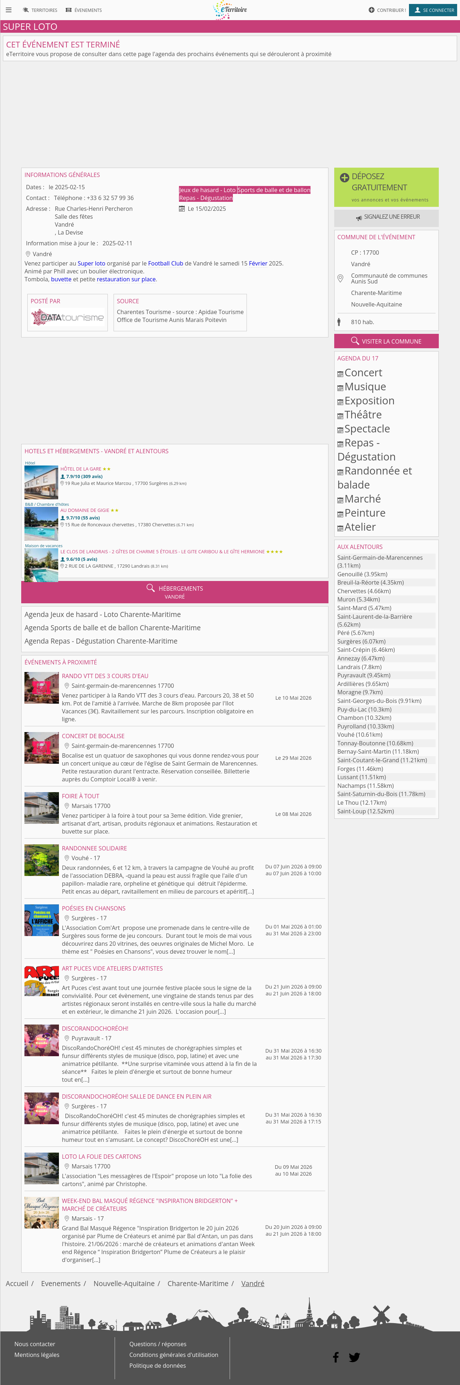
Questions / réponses (158, 1344)
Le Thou (348, 803)
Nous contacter (34, 1344)
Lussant (347, 777)
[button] (386, 187)
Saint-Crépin (354, 650)
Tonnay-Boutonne (361, 743)
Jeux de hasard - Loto (208, 190)
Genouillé (350, 574)
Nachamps (351, 786)
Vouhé (346, 735)
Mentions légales (36, 1355)
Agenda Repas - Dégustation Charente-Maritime (101, 641)
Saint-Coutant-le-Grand (368, 760)
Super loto (91, 263)
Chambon (350, 718)
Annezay (348, 658)
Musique (365, 386)
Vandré (361, 264)
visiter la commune (386, 341)
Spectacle (367, 428)
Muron (346, 599)
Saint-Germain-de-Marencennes (380, 558)
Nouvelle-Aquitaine (376, 304)
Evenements (61, 1283)
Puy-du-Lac (352, 709)
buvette (61, 279)
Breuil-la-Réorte (358, 582)
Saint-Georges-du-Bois (367, 701)
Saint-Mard (352, 608)
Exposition (370, 400)
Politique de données (157, 1366)
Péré (343, 633)
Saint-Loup (351, 811)
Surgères (349, 641)
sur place (144, 279)
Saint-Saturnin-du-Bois (367, 794)
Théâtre (363, 414)
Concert (363, 372)
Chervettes (351, 591)
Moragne (349, 692)
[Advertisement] (230, 114)
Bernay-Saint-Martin (364, 751)
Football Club (165, 263)
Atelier (360, 526)
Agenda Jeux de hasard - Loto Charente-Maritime (102, 614)
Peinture (365, 512)
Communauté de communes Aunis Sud (389, 278)
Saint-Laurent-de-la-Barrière (374, 617)
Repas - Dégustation (206, 198)
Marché (363, 498)
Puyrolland (351, 726)
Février (258, 263)
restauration (113, 279)
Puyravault (351, 675)
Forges (346, 769)
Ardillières (350, 684)
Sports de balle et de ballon (274, 190)
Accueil (17, 1283)
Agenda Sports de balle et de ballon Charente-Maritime (112, 627)
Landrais (348, 667)
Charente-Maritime (376, 293)
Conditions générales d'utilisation (173, 1355)
